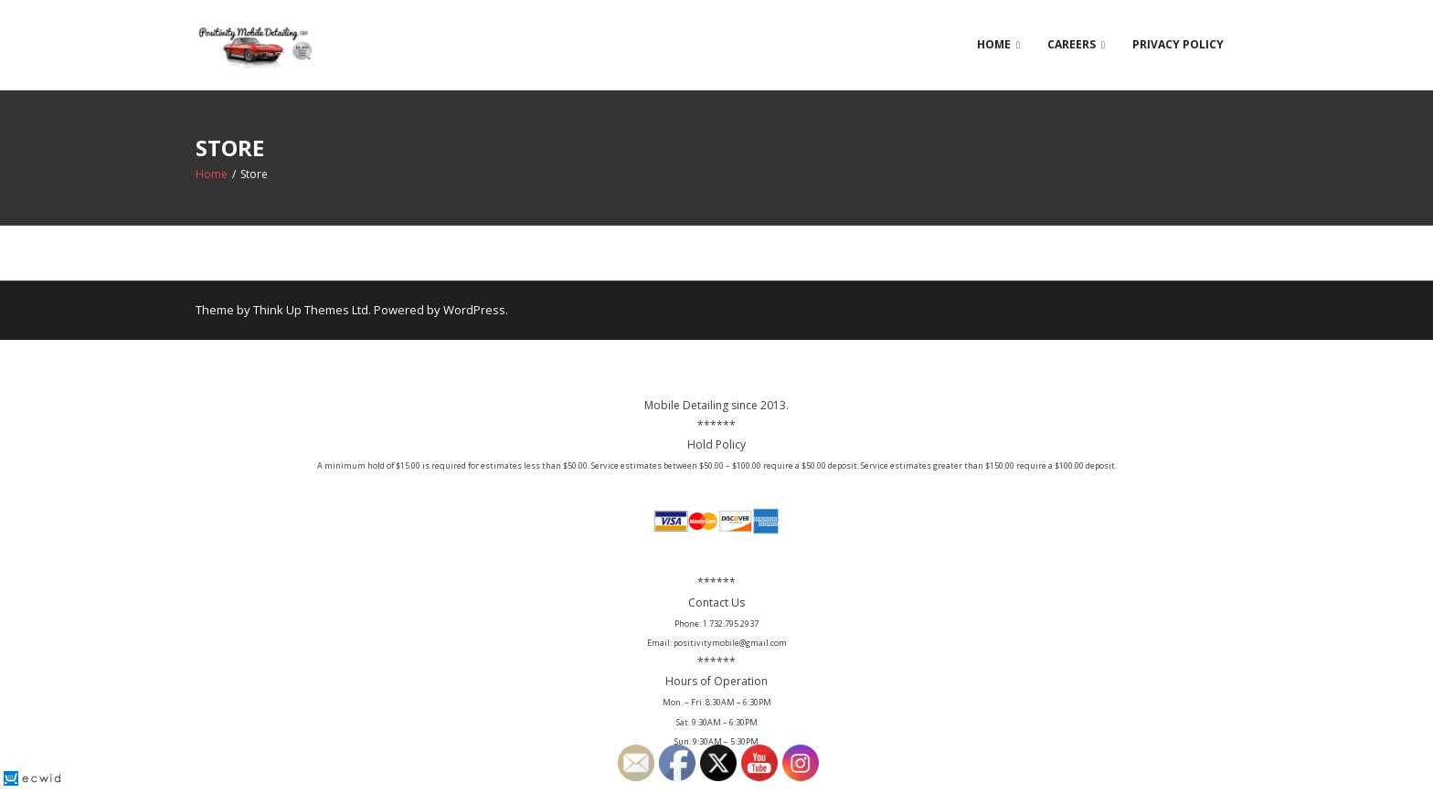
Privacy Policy (1178, 44)
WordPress (474, 309)
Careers (1071, 44)
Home (994, 44)
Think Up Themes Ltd (310, 309)
